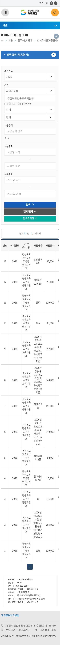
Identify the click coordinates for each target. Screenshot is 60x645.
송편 (38, 550)
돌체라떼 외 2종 (38, 457)
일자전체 (30, 211)
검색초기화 (30, 218)
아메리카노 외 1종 (38, 281)
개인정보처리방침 (10, 615)
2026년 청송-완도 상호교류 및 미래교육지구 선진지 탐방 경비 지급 (38, 349)
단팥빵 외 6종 (38, 261)
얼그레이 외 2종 (38, 478)
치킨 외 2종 (38, 405)
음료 (38, 302)
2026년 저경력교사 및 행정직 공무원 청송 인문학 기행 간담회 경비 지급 (38, 525)
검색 (30, 204)
